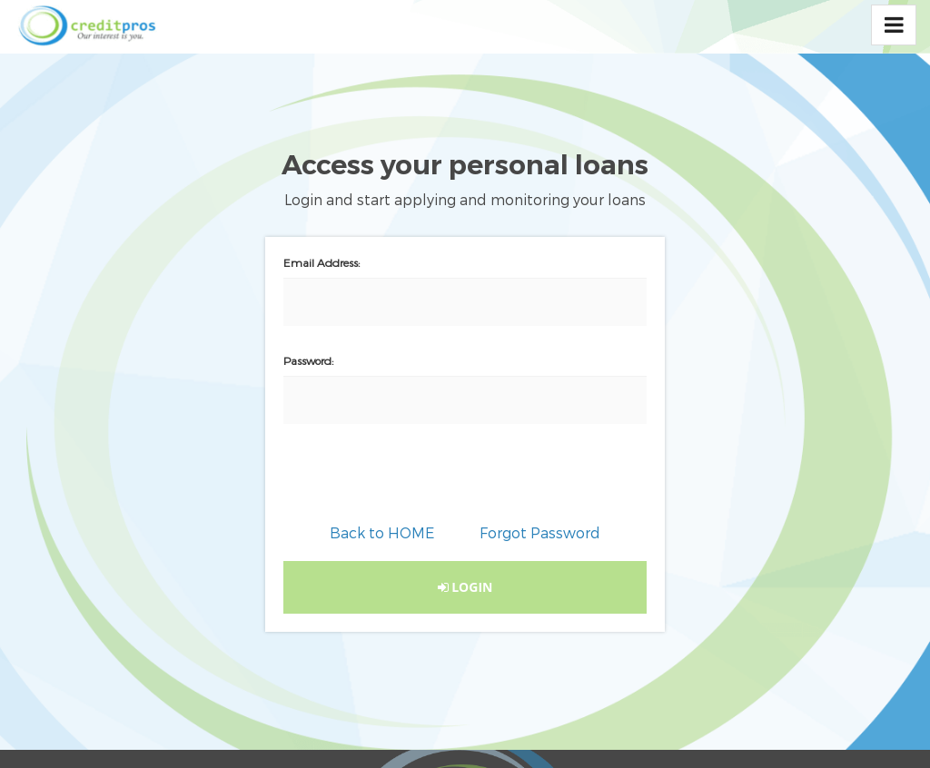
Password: (308, 360)
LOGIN (465, 587)
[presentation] (465, 486)
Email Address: (321, 262)
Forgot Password (540, 532)
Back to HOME (382, 532)
